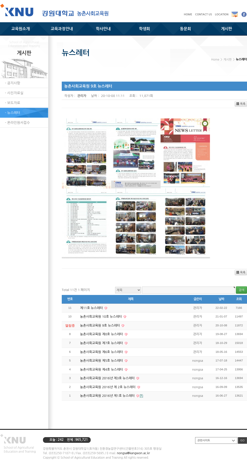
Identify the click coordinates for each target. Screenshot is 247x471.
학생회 (144, 29)
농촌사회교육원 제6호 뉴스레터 (102, 352)
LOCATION (221, 14)
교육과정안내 (62, 29)
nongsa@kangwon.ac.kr (133, 453)
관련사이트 (203, 440)
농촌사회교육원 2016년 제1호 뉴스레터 (108, 395)
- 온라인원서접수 (17, 122)
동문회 (185, 29)
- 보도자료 (12, 103)
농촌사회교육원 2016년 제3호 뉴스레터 (108, 378)
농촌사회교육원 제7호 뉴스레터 (102, 343)
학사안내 (103, 29)
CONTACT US (203, 14)
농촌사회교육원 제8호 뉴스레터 (102, 334)
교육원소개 (20, 29)
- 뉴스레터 (12, 112)
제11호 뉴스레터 (92, 308)
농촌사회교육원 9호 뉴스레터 (100, 325)
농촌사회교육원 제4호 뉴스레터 (102, 369)
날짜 (221, 299)
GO (242, 440)
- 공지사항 (12, 83)
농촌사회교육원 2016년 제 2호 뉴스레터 (108, 387)
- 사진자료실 (14, 93)
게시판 (226, 29)
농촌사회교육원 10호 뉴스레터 (101, 316)
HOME (188, 14)
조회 (239, 299)
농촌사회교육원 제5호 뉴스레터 (102, 360)
